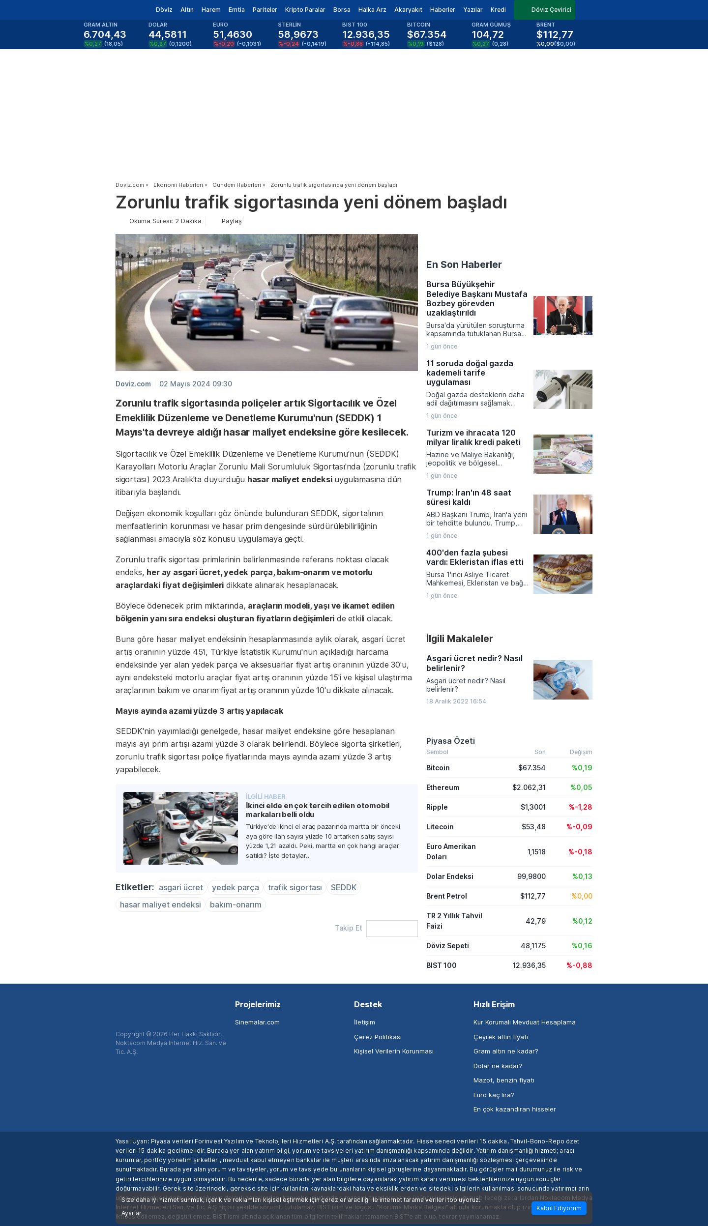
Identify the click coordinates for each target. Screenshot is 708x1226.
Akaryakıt (408, 9)
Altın (187, 9)
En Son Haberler (464, 264)
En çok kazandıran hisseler (514, 1109)
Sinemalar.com (257, 1022)
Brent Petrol (446, 896)
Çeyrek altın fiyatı (500, 1037)
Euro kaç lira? (493, 1095)
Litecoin (440, 826)
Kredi (498, 9)
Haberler (442, 9)
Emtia (237, 9)
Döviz (164, 9)
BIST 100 (441, 965)
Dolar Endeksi (449, 876)
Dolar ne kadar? (498, 1066)
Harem (211, 9)
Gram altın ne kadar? (505, 1051)
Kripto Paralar (305, 9)
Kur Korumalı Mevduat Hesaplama (524, 1022)
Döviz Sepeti (447, 945)
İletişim (364, 1022)
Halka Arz (372, 9)
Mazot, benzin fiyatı (503, 1080)
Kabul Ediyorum (559, 1208)
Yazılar (473, 9)
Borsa (342, 9)
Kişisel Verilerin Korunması (394, 1051)
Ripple (437, 807)
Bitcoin (438, 767)
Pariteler (265, 9)
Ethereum (442, 787)
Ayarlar (131, 1213)
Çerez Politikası (378, 1037)
